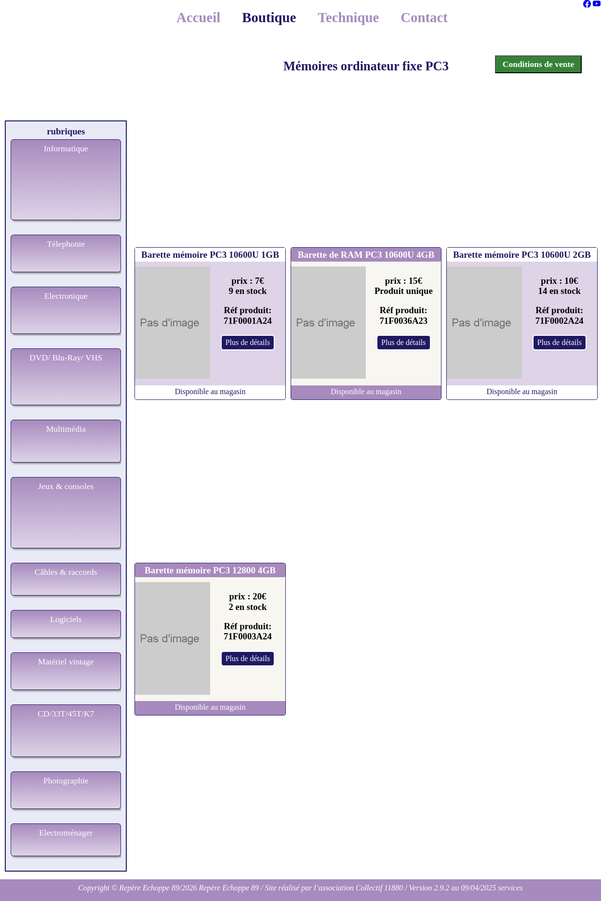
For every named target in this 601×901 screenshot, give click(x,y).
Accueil (198, 17)
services (510, 888)
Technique (348, 17)
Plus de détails (248, 342)
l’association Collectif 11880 (358, 888)
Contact (424, 17)
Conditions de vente (538, 64)
